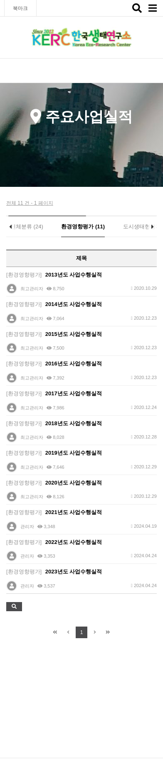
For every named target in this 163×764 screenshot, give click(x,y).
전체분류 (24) (26, 226)
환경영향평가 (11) (83, 226)
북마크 (20, 8)
